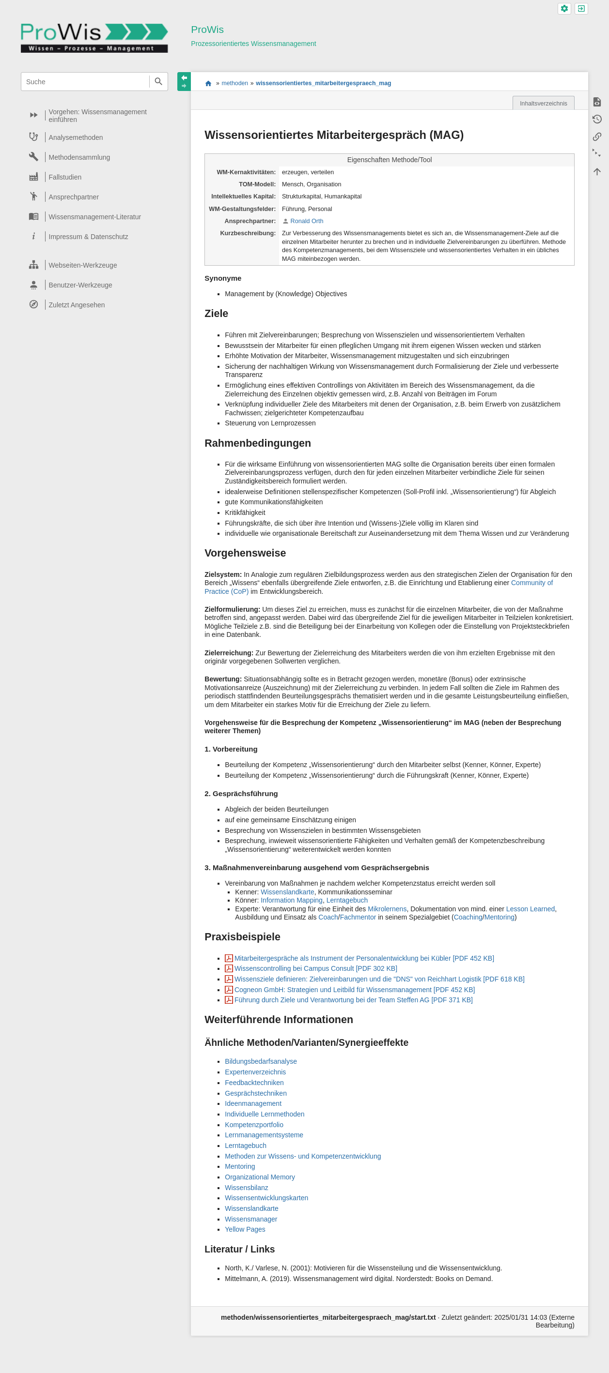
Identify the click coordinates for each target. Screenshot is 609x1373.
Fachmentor (358, 917)
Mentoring (499, 917)
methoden (234, 83)
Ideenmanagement (253, 1103)
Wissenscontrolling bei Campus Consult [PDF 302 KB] (315, 968)
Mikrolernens (387, 909)
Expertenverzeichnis (255, 1072)
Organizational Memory (260, 1177)
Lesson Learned (530, 909)
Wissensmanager (251, 1219)
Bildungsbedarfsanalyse (261, 1061)
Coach (328, 917)
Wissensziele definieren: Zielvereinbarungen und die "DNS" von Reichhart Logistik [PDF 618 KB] (379, 979)
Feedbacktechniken (254, 1082)
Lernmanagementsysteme (264, 1135)
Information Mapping (292, 900)
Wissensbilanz (246, 1188)
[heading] (95, 115)
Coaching (468, 917)
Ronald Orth (307, 221)
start (208, 83)
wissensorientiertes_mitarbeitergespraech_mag (323, 83)
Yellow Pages (245, 1229)
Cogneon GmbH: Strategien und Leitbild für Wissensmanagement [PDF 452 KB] (354, 990)
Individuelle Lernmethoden (264, 1114)
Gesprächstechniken (256, 1093)
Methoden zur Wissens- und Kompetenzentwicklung (303, 1156)
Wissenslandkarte (287, 892)
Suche (158, 82)
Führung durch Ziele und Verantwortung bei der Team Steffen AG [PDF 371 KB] (353, 1000)
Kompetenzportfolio (254, 1125)
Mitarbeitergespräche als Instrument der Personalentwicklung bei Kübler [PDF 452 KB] (364, 958)
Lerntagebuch (347, 900)
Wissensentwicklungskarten (266, 1198)
